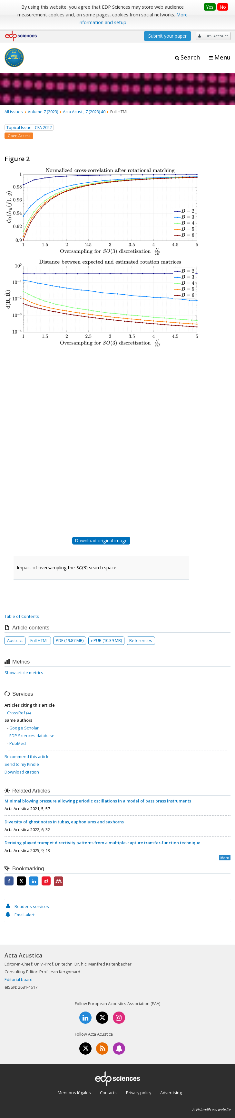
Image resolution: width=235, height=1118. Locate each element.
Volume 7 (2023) (43, 112)
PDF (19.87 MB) (69, 640)
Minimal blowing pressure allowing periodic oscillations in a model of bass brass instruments (98, 801)
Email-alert (19, 915)
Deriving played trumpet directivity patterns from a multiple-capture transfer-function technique (103, 843)
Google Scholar (24, 728)
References (140, 640)
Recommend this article (27, 756)
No (223, 7)
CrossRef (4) (19, 713)
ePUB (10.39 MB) (106, 640)
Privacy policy (138, 1092)
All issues (14, 112)
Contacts (108, 1092)
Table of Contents (22, 616)
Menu (222, 57)
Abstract (15, 640)
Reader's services (27, 906)
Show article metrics (24, 672)
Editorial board (19, 979)
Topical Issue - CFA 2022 (29, 127)
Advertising (171, 1092)
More (224, 858)
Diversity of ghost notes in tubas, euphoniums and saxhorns (64, 822)
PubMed (17, 743)
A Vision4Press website (211, 1109)
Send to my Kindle (22, 764)
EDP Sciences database (31, 735)
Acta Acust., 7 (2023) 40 (84, 112)
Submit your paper (167, 36)
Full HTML (39, 640)
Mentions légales (74, 1092)
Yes (209, 7)
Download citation (22, 772)
